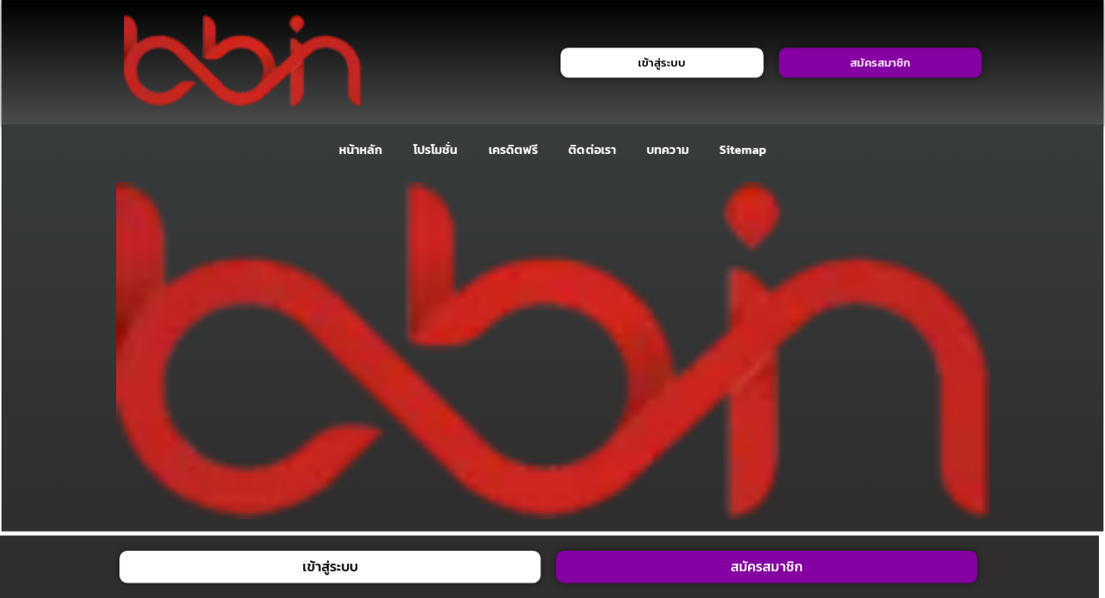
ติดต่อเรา (592, 149)
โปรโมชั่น (434, 149)
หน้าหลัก (360, 149)
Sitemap (743, 149)
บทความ (667, 149)
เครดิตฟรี (513, 149)
